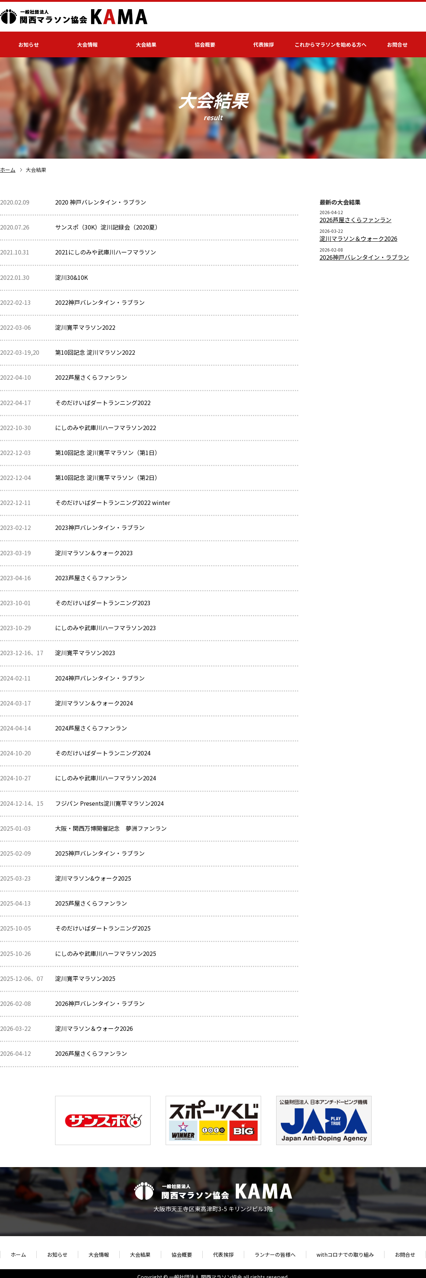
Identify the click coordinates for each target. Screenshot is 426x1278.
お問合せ (397, 44)
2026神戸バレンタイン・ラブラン (100, 1003)
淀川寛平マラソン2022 (85, 327)
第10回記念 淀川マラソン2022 (95, 352)
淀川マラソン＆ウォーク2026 (94, 1028)
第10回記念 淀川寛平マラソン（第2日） (107, 477)
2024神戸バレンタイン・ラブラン (100, 678)
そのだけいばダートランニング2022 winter (112, 502)
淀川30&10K (71, 277)
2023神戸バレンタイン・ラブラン (100, 527)
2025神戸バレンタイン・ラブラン (100, 853)
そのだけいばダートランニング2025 (103, 928)
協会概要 (205, 44)
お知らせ (28, 44)
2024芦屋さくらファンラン (91, 727)
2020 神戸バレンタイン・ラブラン (100, 202)
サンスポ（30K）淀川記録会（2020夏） (108, 227)
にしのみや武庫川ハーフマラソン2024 (105, 777)
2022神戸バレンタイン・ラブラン (100, 302)
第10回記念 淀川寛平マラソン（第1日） (107, 452)
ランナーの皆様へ (275, 1254)
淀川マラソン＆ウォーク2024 (94, 702)
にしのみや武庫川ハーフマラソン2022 (105, 427)
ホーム (7, 169)
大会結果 (146, 44)
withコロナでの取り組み (345, 1254)
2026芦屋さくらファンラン (91, 1053)
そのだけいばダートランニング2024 (103, 752)
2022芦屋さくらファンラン (91, 377)
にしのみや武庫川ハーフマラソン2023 (105, 627)
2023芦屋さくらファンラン (91, 577)
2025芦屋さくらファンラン (91, 903)
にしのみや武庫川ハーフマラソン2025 (105, 953)
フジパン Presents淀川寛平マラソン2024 (109, 803)
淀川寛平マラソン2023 (85, 652)
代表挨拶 (263, 44)
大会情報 (87, 44)
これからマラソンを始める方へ (331, 44)
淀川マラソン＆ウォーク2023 (94, 552)
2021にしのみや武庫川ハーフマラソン (105, 252)
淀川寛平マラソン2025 (85, 978)
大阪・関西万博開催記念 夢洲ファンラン (111, 828)
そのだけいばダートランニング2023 (103, 602)
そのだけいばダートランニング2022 (103, 402)
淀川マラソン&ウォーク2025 (93, 878)
